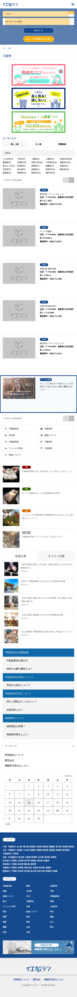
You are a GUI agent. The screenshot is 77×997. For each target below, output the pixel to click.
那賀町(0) (7, 173)
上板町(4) (50, 159)
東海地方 (6, 864)
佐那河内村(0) (66, 159)
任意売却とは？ (14, 710)
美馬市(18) (50, 169)
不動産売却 (14, 429)
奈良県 (41, 868)
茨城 (4, 891)
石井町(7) (7, 169)
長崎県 (58, 850)
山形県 (20, 861)
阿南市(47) (21, 173)
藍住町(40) (64, 169)
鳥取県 (71, 847)
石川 (28, 896)
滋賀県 (48, 868)
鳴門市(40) (50, 173)
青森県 (46, 861)
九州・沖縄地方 (9, 850)
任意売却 (48, 429)
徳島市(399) (65, 162)
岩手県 (27, 861)
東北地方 (6, 861)
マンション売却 (15, 448)
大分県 (26, 850)
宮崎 (52, 901)
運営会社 (9, 760)
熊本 (28, 922)
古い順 (38, 144)
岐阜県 (20, 864)
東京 (4, 912)
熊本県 (45, 850)
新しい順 (15, 144)
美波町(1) (35, 169)
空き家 (12, 435)
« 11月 (7, 824)
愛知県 (27, 864)
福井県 (47, 857)
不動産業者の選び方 (17, 660)
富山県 (21, 857)
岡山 (52, 927)
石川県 (40, 857)
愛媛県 (52, 847)
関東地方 (6, 871)
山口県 (19, 847)
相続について (50, 435)
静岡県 (33, 864)
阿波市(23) (36, 173)
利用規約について (14, 755)
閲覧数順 (62, 144)
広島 (4, 932)
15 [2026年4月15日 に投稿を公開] (29, 802)
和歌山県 (27, 868)
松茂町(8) (21, 166)
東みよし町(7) (9, 166)
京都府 (14, 868)
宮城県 (14, 861)
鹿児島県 (65, 850)
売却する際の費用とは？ (19, 669)
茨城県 (55, 871)
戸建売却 (48, 442)
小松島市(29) (51, 162)
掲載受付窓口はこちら (16, 765)
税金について (14, 455)
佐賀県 (19, 850)
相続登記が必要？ (15, 726)
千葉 (52, 891)
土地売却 (48, 448)
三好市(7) (21, 159)
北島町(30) (21, 162)
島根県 (32, 847)
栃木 (28, 917)
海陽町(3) (50, 166)
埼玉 (52, 912)
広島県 (38, 847)
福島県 (33, 861)
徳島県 (45, 847)
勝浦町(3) (7, 162)
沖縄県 (38, 850)
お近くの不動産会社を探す (38, 39)
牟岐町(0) (64, 166)
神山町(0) (21, 169)
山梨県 (27, 857)
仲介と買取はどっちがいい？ (21, 701)
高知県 (65, 847)
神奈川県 (40, 871)
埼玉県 (20, 871)
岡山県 (26, 847)
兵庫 (28, 906)
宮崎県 (32, 850)
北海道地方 (7, 854)
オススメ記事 (56, 556)
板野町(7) (35, 166)
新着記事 (20, 556)
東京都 (27, 871)
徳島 (52, 917)
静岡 (28, 886)
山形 (28, 927)
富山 (4, 901)
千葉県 (14, 871)
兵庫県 (20, 868)
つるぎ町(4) (8, 159)
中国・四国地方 (9, 847)
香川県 (58, 847)
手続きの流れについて (18, 685)
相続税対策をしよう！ (18, 734)
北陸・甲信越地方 (10, 857)
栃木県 (33, 871)
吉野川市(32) (37, 162)
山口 (52, 922)
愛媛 (4, 927)
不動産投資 (14, 442)
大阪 (28, 932)
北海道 (15, 854)
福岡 (4, 917)
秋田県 (40, 861)
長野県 (53, 857)
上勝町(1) (35, 159)
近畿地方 (6, 868)
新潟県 (34, 857)
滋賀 (4, 922)
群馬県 (48, 871)
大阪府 (35, 868)
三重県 (14, 864)
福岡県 (52, 850)
